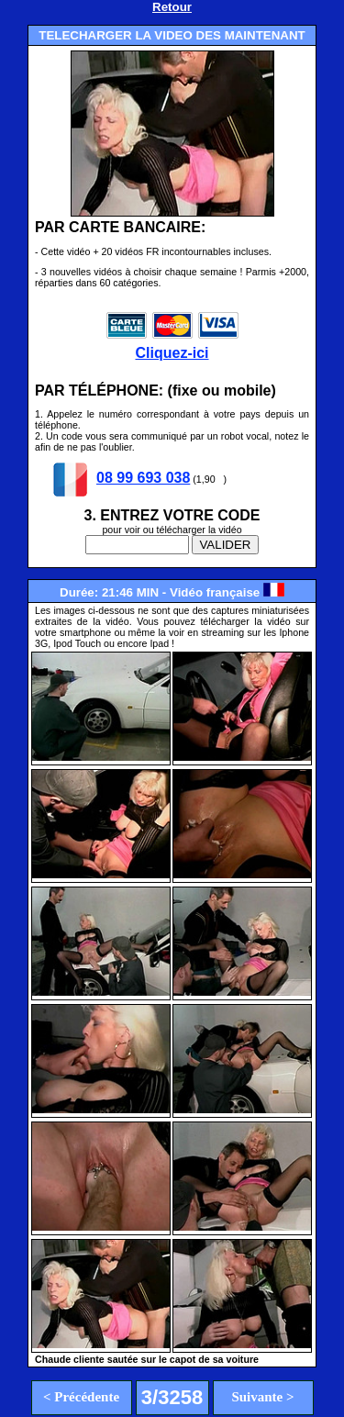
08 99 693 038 (143, 477)
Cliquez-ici (172, 345)
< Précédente (81, 1396)
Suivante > (262, 1396)
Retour (172, 7)
